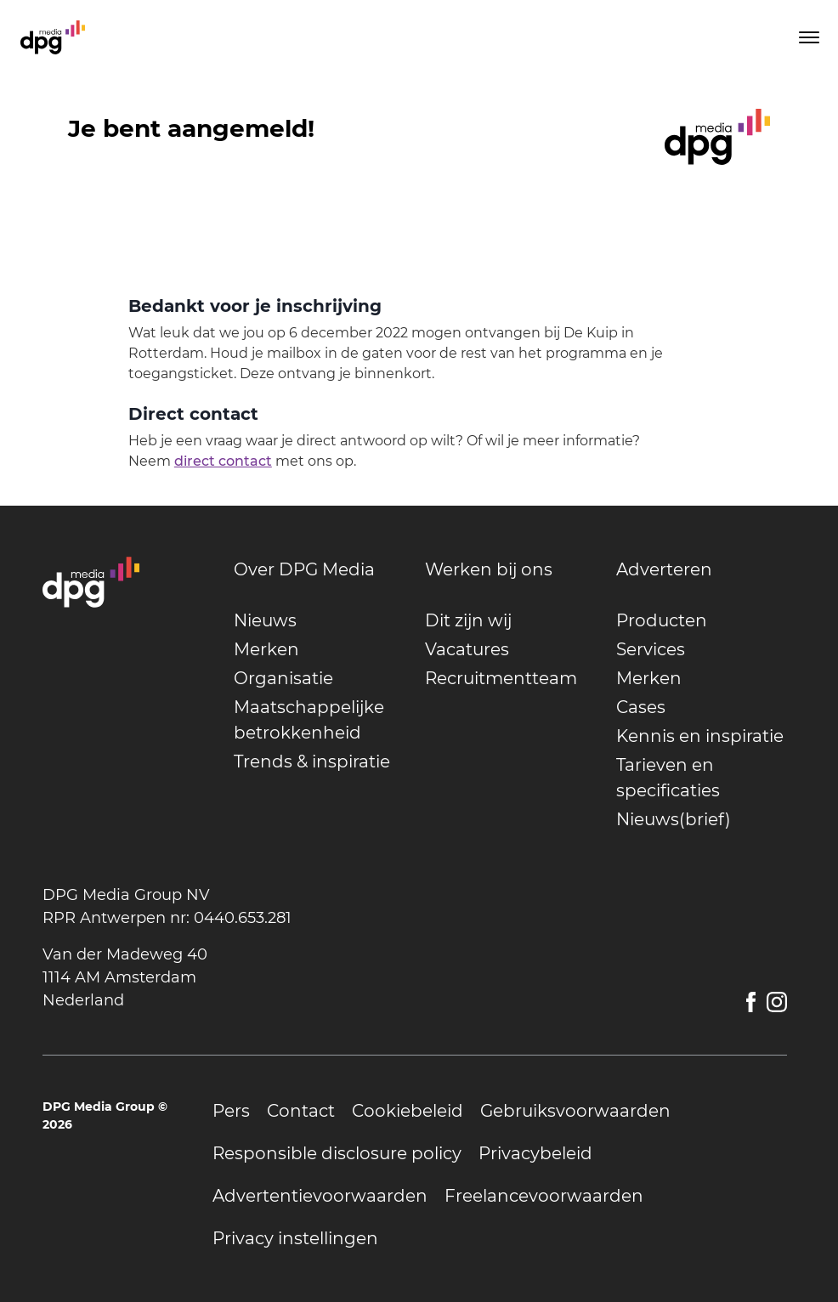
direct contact (223, 461)
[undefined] (319, 569)
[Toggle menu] (807, 37)
